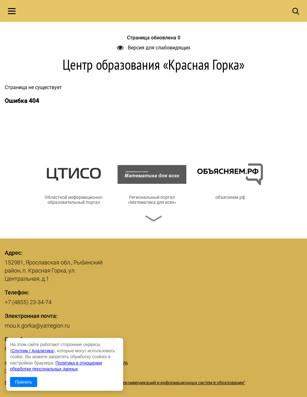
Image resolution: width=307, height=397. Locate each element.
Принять (23, 381)
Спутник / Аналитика (32, 350)
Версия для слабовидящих (153, 48)
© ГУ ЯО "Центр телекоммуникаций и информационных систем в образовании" (164, 382)
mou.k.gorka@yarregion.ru (37, 325)
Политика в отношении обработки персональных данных (63, 370)
